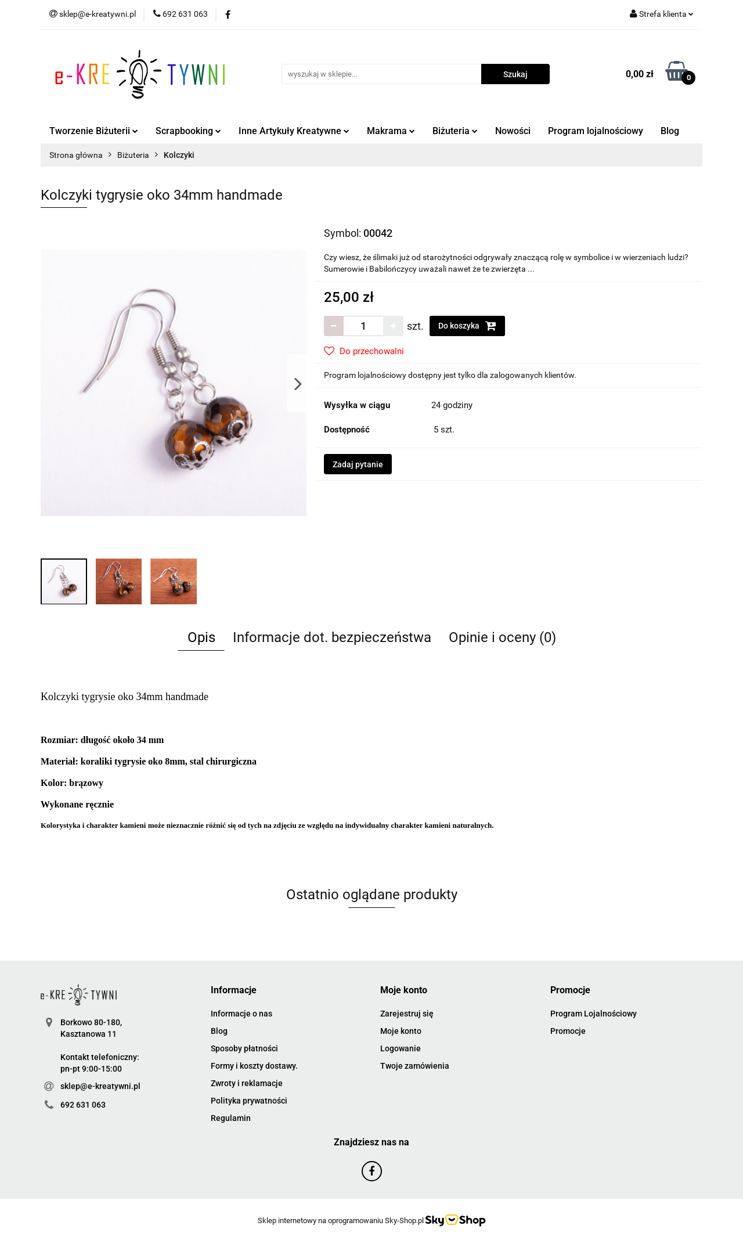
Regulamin (231, 1118)
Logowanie (400, 1048)
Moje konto (400, 1031)
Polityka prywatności (249, 1100)
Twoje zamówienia (414, 1065)
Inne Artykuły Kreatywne (294, 130)
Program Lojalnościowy (593, 1013)
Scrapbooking (188, 130)
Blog (670, 130)
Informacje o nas (241, 1013)
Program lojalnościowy (595, 130)
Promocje (568, 1031)
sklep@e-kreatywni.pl (100, 1086)
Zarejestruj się (407, 1013)
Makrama (391, 130)
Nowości (513, 130)
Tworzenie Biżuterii (93, 130)
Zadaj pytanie (358, 464)
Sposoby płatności (244, 1048)
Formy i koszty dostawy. (254, 1065)
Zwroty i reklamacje (247, 1083)
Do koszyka (467, 325)
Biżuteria (455, 130)
